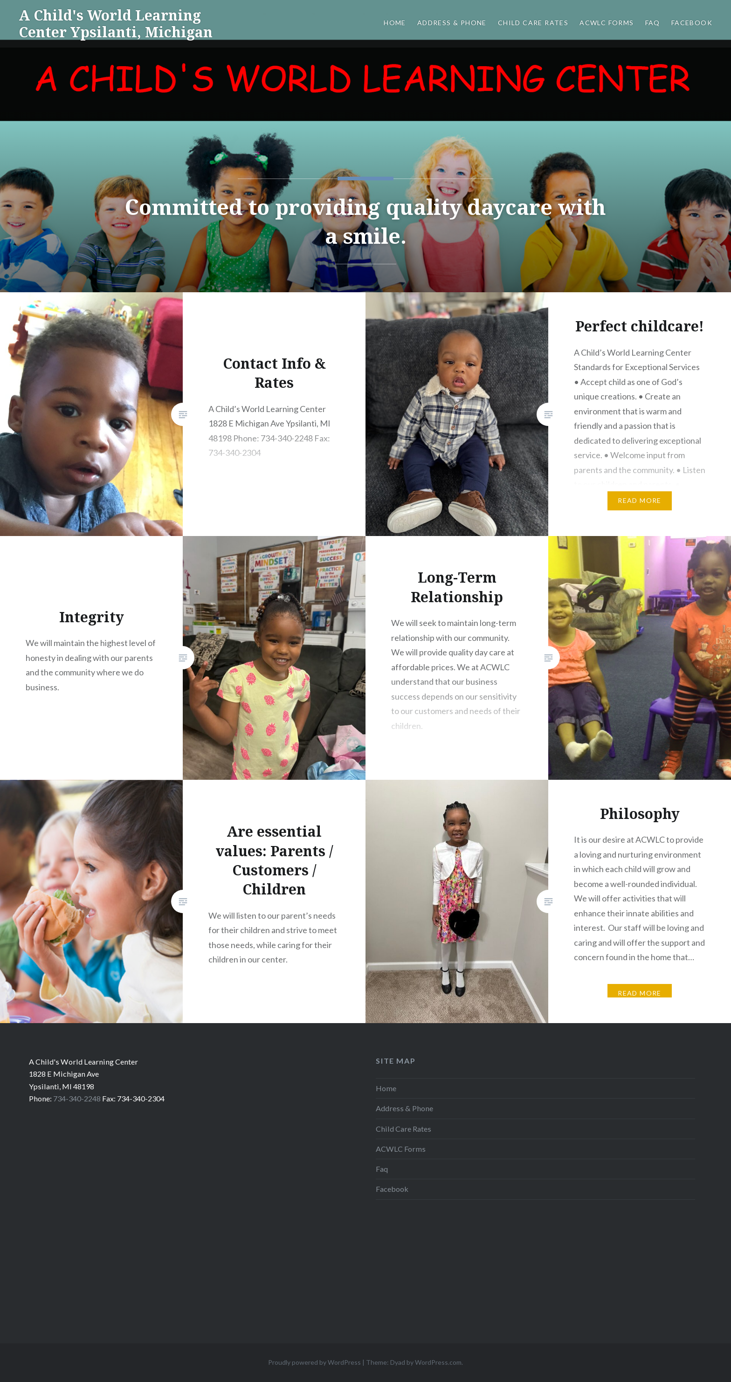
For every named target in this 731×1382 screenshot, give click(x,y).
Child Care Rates (533, 23)
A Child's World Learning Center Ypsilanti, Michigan (116, 23)
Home (395, 23)
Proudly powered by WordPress (314, 1362)
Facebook (691, 23)
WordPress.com (438, 1362)
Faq (652, 23)
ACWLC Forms (606, 23)
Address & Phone (452, 23)
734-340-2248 (77, 1098)
